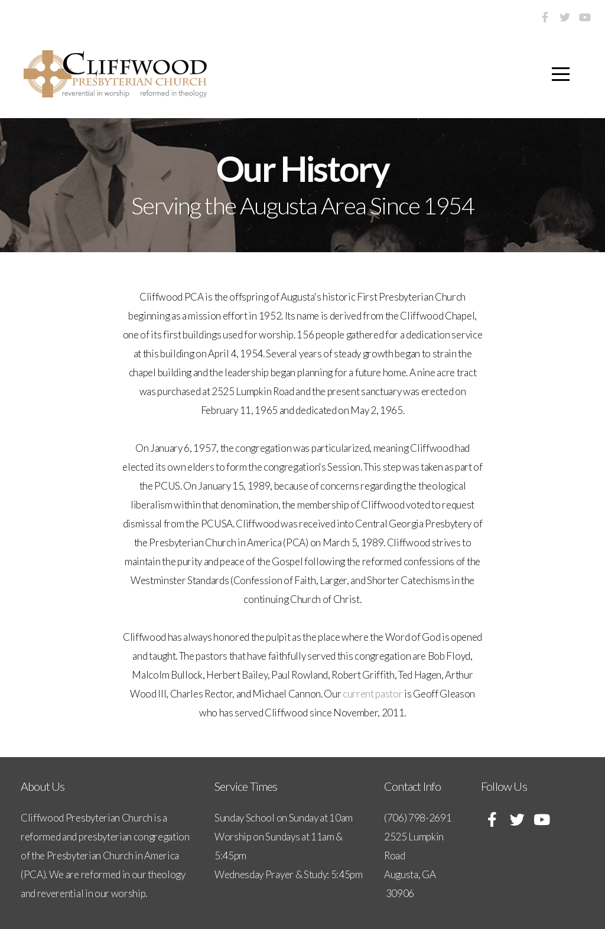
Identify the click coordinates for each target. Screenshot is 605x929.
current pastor (373, 693)
